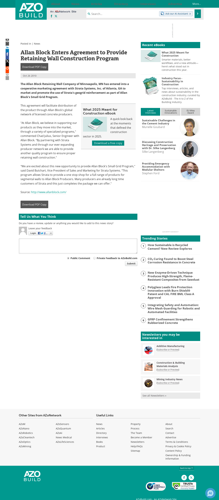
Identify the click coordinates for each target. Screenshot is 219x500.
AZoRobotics (26, 427)
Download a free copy (108, 143)
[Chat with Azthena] (210, 493)
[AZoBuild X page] (56, 16)
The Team (136, 427)
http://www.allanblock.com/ (48, 192)
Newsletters (137, 436)
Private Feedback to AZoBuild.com (117, 258)
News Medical (64, 432)
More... (193, 3)
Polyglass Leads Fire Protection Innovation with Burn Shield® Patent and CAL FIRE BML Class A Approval (172, 289)
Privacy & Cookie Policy (178, 441)
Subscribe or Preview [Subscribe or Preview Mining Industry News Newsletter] (167, 377)
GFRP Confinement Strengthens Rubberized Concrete (168, 315)
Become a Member (141, 432)
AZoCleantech (27, 432)
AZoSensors (62, 418)
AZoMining (25, 441)
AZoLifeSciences (65, 436)
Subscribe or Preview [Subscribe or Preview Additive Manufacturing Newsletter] (167, 344)
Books (99, 436)
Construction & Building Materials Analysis (171, 359)
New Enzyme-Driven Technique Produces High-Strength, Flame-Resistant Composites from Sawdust (171, 275)
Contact (169, 427)
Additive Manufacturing (170, 340)
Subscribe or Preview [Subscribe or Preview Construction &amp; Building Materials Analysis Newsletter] (167, 364)
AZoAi (59, 427)
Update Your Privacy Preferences (45, 495)
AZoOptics (24, 436)
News (37, 43)
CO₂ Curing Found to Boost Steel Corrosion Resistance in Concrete (169, 260)
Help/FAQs (137, 441)
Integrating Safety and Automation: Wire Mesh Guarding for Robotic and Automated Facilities (171, 303)
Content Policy (173, 445)
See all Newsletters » (154, 390)
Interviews (102, 432)
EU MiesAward (191, 111)
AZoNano (24, 423)
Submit (131, 263)
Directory (101, 427)
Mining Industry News (170, 374)
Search (169, 423)
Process (135, 423)
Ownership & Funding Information (178, 451)
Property (135, 418)
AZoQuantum (63, 423)
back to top (186, 462)
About (168, 418)
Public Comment (80, 258)
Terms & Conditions (176, 436)
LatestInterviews (150, 111)
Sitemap (135, 445)
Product (100, 441)
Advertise (170, 432)
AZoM (22, 418)
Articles (100, 423)
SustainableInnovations (171, 111)
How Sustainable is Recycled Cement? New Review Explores (172, 246)
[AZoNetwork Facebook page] (51, 16)
